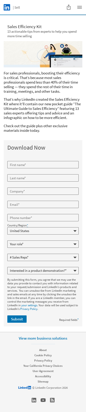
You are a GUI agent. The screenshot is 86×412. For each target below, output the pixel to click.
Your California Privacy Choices (43, 366)
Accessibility (43, 376)
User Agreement (43, 371)
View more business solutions (43, 338)
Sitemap (43, 381)
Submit (17, 319)
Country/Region (17, 225)
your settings (29, 305)
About (43, 350)
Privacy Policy (28, 309)
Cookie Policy (43, 355)
